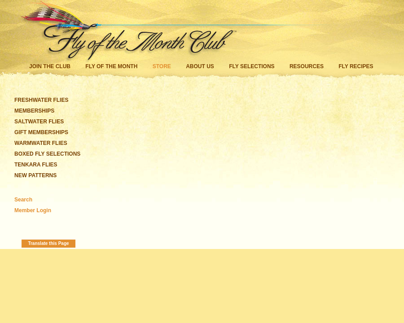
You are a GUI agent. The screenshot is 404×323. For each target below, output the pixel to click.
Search (23, 199)
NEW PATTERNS (35, 175)
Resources (307, 66)
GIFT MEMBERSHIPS (41, 132)
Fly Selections (252, 66)
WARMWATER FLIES (40, 143)
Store (162, 66)
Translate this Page (48, 243)
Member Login (32, 210)
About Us (200, 66)
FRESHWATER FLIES (41, 100)
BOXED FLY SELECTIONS (47, 154)
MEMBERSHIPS (34, 111)
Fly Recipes (355, 66)
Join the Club (49, 66)
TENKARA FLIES (35, 165)
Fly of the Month (111, 66)
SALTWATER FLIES (39, 121)
